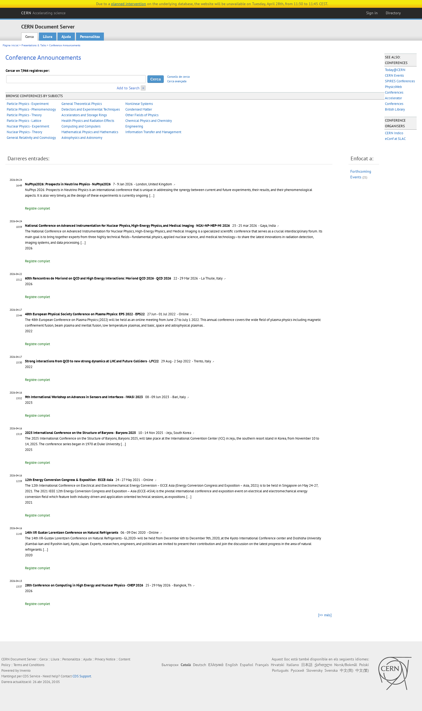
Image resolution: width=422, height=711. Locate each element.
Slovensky (314, 670)
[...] (151, 195)
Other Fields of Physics (141, 115)
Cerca (29, 36)
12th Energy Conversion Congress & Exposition (60, 479)
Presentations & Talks (33, 45)
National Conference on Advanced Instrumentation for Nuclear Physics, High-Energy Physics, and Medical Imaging (109, 225)
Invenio (25, 670)
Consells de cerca (178, 77)
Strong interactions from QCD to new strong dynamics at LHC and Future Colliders (86, 361)
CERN (43, 12)
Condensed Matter (138, 109)
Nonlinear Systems (139, 103)
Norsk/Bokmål (345, 664)
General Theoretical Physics (81, 103)
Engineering (134, 126)
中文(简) (346, 670)
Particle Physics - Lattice (24, 120)
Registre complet (37, 208)
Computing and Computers (80, 126)
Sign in (372, 12)
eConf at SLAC (395, 138)
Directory (393, 12)
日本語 (306, 664)
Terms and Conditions (28, 665)
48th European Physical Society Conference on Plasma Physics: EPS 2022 (79, 314)
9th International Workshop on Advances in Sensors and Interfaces (74, 397)
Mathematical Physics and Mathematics (89, 132)
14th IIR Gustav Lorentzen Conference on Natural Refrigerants (71, 532)
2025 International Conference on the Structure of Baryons (69, 432)
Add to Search (128, 88)
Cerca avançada (176, 81)
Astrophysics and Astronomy (81, 137)
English (231, 664)
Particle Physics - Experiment (28, 103)
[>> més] (325, 615)
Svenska (331, 670)
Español (246, 664)
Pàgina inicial (11, 45)
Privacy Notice (105, 659)
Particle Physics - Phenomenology (31, 109)
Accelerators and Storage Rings (84, 115)
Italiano (292, 664)
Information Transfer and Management (153, 132)
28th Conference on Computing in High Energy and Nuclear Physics (75, 585)
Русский (297, 670)
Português (280, 670)
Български (170, 664)
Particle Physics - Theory (24, 115)
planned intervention (128, 3)
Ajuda (66, 36)
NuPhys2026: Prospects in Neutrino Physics (57, 184)
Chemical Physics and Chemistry (148, 120)
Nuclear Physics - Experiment (28, 126)
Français (262, 664)
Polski (364, 664)
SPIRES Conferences (400, 81)
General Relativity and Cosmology (31, 137)
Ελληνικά (215, 664)
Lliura (47, 36)
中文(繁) (362, 670)
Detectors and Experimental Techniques (90, 109)
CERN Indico (394, 133)
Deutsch (199, 664)
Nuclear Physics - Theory (24, 132)
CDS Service (31, 676)
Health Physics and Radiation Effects (87, 120)
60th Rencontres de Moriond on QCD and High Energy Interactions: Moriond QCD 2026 (89, 278)
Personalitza (90, 36)
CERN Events (394, 75)
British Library (395, 109)
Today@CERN (395, 70)
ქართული (323, 664)
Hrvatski (277, 664)
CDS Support (81, 676)
